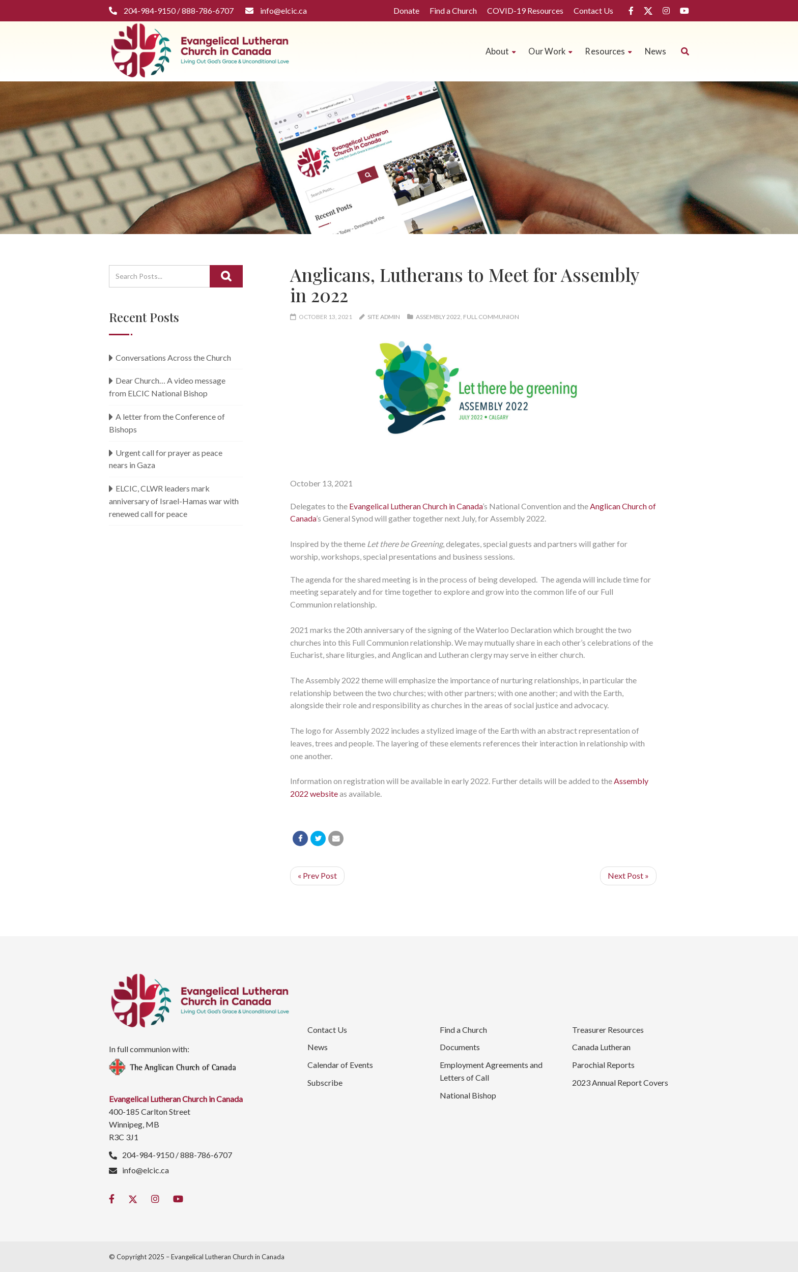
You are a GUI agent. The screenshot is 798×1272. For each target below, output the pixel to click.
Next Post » (628, 875)
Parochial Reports (603, 1064)
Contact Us (593, 10)
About (501, 51)
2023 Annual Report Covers (620, 1082)
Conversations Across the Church (173, 357)
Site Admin (383, 317)
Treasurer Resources (608, 1029)
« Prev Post (317, 875)
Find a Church (453, 10)
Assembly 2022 (438, 317)
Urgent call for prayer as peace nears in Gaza (165, 459)
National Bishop (468, 1095)
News (655, 51)
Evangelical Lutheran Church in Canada (415, 506)
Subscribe (325, 1082)
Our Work (550, 51)
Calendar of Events (340, 1064)
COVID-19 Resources (525, 10)
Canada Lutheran (601, 1047)
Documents (460, 1047)
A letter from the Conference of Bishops (167, 423)
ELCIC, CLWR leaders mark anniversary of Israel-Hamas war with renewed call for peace (174, 500)
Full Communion (491, 317)
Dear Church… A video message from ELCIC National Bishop (167, 386)
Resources (608, 51)
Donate (406, 10)
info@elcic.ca (145, 1170)
